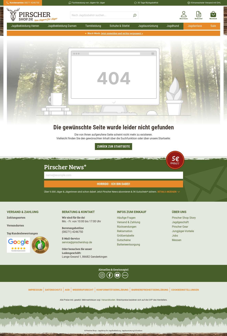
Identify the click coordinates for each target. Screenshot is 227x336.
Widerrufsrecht (83, 289)
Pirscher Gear (180, 226)
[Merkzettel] (199, 14)
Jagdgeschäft (180, 222)
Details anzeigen (169, 191)
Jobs (175, 235)
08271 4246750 (24, 3)
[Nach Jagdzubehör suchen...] (100, 15)
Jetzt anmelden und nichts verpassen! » (122, 33)
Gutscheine (124, 240)
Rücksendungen (126, 226)
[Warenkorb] (213, 14)
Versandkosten (108, 300)
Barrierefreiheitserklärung (149, 289)
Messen (176, 240)
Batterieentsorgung (128, 244)
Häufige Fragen (126, 217)
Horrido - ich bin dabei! (113, 184)
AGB (67, 289)
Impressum (35, 289)
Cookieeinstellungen (185, 289)
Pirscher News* (65, 167)
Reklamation (124, 231)
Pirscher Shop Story (184, 217)
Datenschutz (53, 289)
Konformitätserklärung (112, 289)
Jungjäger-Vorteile (183, 231)
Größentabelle (125, 235)
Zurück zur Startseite (113, 146)
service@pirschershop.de (77, 242)
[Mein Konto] (184, 14)
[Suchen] (135, 15)
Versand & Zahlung (128, 222)
